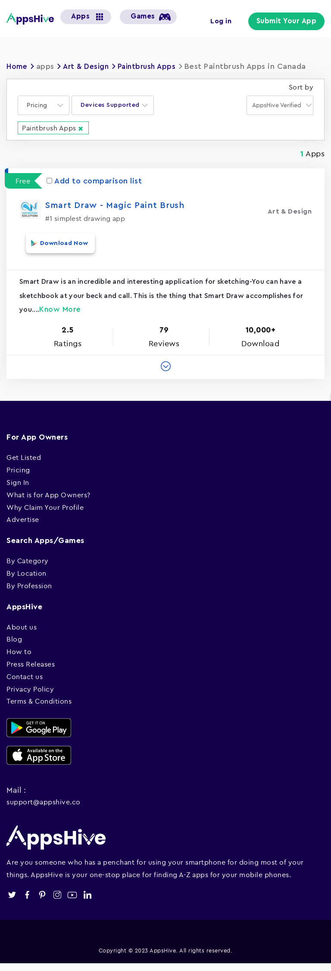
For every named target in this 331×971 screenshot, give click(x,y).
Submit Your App (289, 21)
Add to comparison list (94, 194)
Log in (226, 20)
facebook (27, 902)
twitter (11, 902)
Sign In (17, 489)
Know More (60, 316)
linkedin (87, 902)
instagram (57, 902)
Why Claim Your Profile (45, 514)
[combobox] (43, 119)
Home (17, 66)
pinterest (42, 902)
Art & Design (89, 66)
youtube (72, 902)
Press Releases (30, 671)
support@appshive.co (43, 809)
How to (18, 659)
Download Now (58, 254)
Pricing (18, 477)
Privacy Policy (30, 696)
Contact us (24, 683)
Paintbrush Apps (153, 66)
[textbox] (39, 119)
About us (21, 634)
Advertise (22, 526)
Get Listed (23, 464)
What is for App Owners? (48, 502)
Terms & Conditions (39, 708)
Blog (14, 646)
